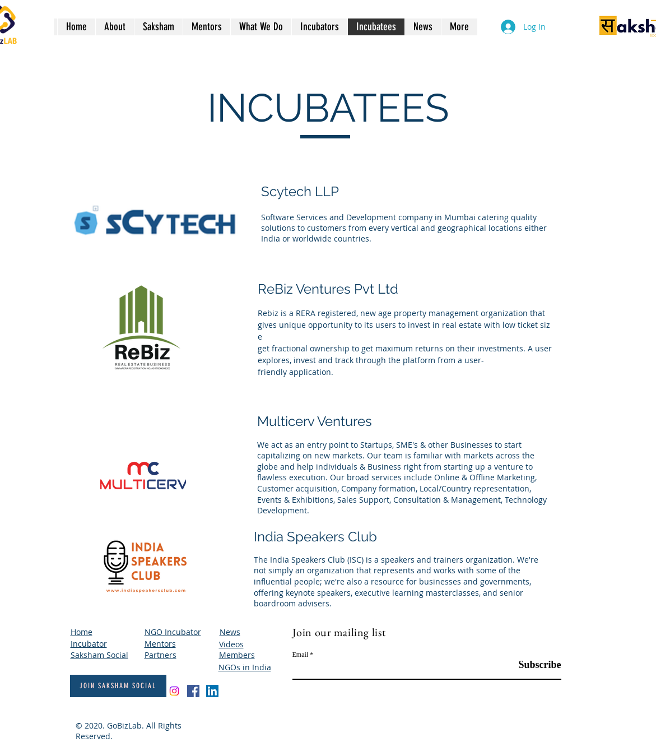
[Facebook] (193, 691)
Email (300, 654)
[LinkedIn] (212, 691)
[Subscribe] (533, 665)
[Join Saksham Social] (118, 686)
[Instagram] (174, 691)
